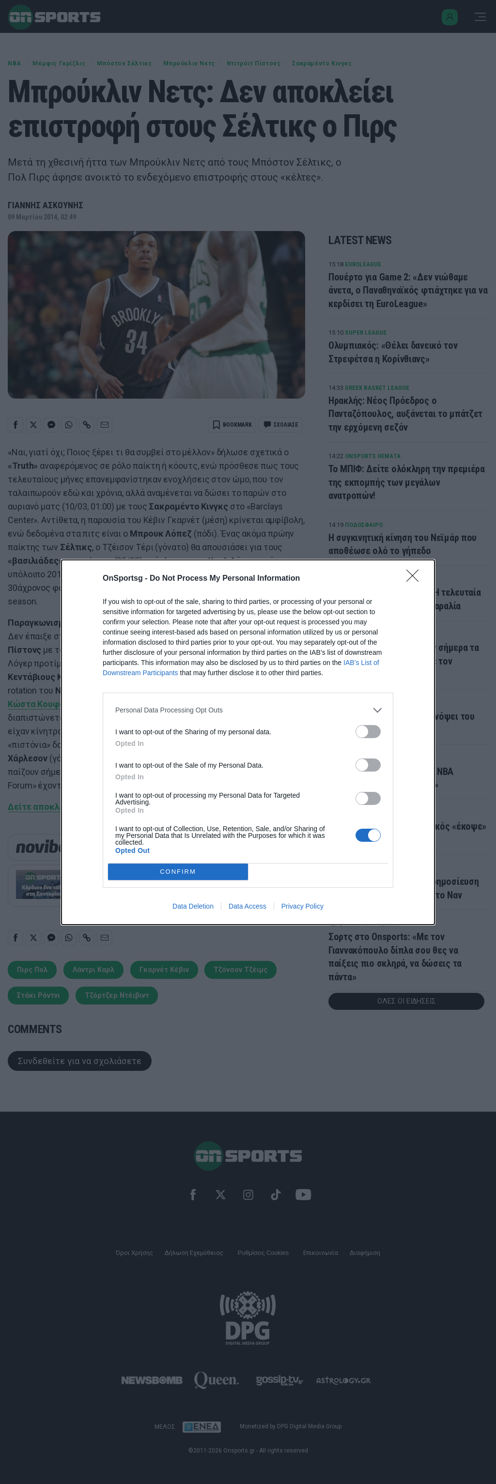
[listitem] (248, 710)
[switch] (368, 731)
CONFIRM (178, 871)
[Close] (415, 579)
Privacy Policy (302, 906)
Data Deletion (193, 906)
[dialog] (248, 742)
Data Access (247, 906)
